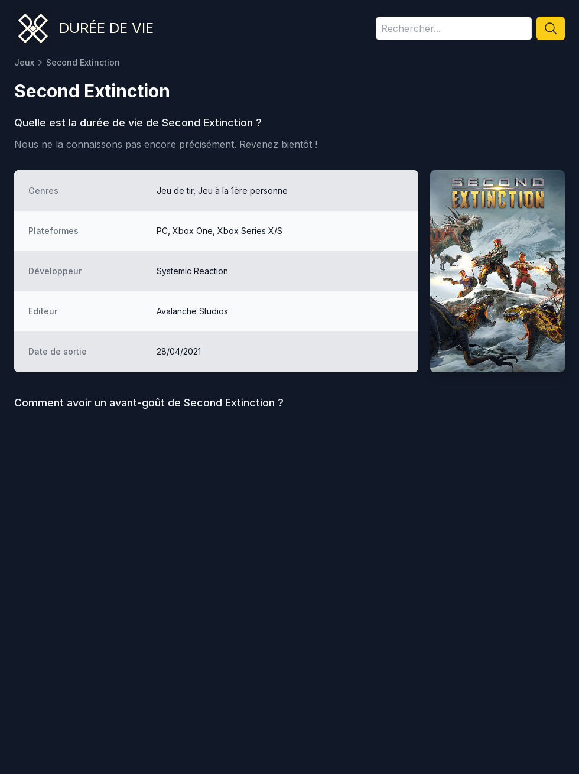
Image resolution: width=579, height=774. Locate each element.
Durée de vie (106, 28)
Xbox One (193, 231)
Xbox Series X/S (249, 231)
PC (162, 231)
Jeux (24, 62)
